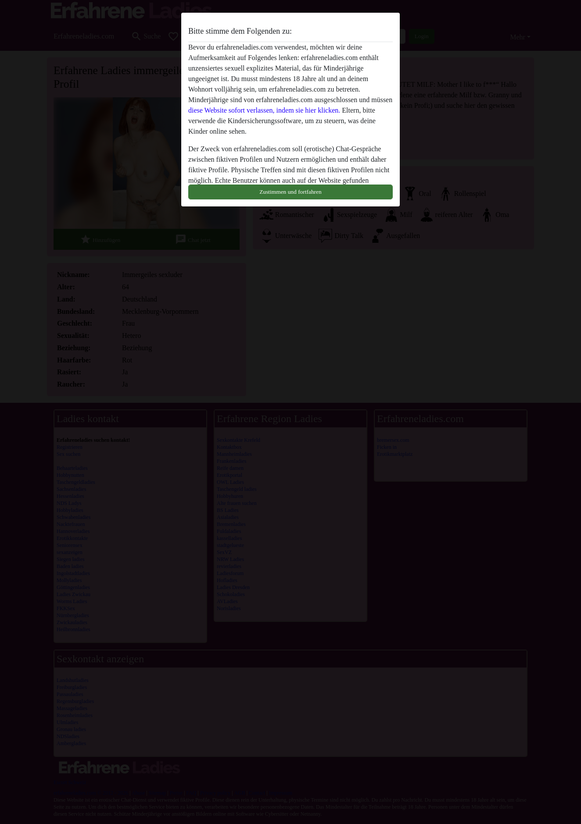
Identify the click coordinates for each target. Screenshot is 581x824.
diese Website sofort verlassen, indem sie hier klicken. (264, 110)
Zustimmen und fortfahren (290, 191)
